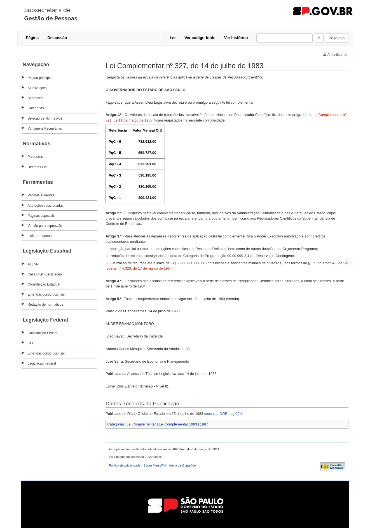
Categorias (36, 108)
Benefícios (35, 98)
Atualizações (37, 88)
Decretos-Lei (37, 167)
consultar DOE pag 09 (221, 414)
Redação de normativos (45, 304)
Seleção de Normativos (45, 118)
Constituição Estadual (44, 284)
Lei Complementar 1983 (178, 424)
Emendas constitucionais (46, 294)
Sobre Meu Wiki (155, 465)
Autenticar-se (337, 55)
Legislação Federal (42, 363)
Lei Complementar (141, 424)
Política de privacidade (124, 465)
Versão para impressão (45, 226)
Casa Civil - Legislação (45, 274)
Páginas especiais (41, 216)
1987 (204, 424)
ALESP (33, 264)
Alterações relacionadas (46, 206)
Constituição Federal (43, 333)
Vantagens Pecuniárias (45, 128)
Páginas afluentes (41, 195)
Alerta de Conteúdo (182, 465)
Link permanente (40, 236)
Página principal (39, 78)
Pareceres (35, 157)
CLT (31, 343)
